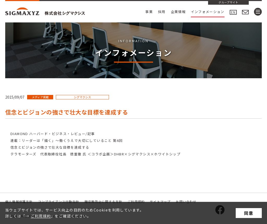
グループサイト (228, 2)
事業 (149, 11)
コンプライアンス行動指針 (58, 201)
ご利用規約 (41, 216)
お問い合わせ (186, 201)
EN (233, 12)
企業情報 (178, 11)
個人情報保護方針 (19, 201)
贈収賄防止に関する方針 (103, 201)
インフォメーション (207, 11)
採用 (162, 11)
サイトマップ (160, 201)
